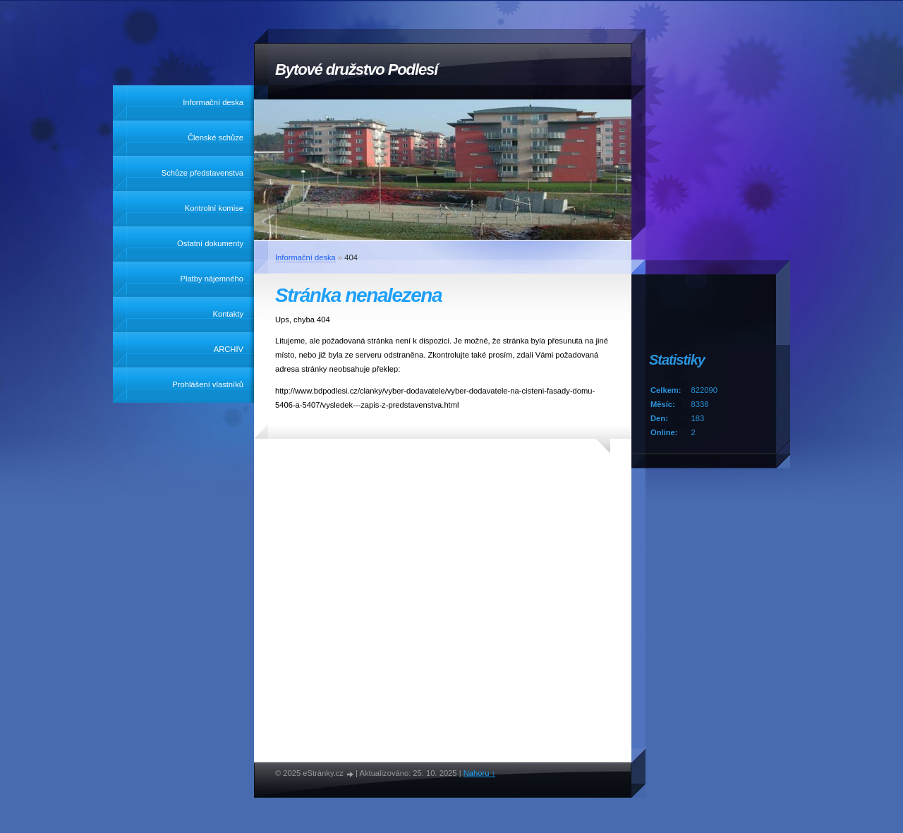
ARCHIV (228, 349)
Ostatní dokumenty (210, 243)
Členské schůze (215, 137)
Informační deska (213, 102)
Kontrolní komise (214, 208)
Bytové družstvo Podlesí (356, 69)
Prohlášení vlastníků (207, 384)
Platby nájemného (211, 278)
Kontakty (227, 314)
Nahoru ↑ (479, 773)
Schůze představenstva (202, 173)
